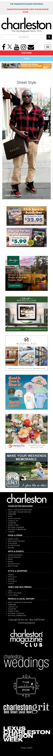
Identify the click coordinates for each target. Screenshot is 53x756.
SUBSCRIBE (26, 53)
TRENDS (11, 575)
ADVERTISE (12, 523)
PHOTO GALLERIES (14, 593)
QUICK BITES (12, 543)
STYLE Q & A (12, 577)
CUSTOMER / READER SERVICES (19, 512)
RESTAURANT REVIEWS (16, 541)
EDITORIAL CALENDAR (16, 527)
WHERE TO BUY (13, 525)
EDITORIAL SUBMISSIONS (17, 529)
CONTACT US (13, 521)
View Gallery (13, 195)
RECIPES (11, 548)
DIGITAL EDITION (14, 519)
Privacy (23, 748)
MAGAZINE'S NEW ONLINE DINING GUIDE (28, 10)
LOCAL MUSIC (13, 595)
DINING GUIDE (13, 539)
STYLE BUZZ (12, 581)
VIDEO (10, 591)
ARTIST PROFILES (14, 557)
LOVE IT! (11, 584)
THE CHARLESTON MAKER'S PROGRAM (26, 4)
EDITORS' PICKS (14, 564)
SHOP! (27, 59)
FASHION (11, 579)
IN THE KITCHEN (14, 545)
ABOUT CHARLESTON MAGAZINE (20, 510)
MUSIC (10, 559)
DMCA (29, 748)
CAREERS (11, 532)
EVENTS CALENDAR (15, 555)
